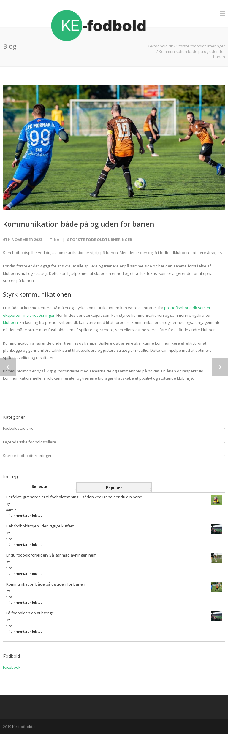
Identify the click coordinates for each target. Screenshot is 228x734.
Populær (114, 487)
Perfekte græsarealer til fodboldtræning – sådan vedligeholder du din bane (74, 497)
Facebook (11, 667)
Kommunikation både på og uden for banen (78, 224)
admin (11, 510)
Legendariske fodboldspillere (29, 442)
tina (54, 239)
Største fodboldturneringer (200, 46)
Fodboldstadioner (19, 428)
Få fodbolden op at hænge (30, 613)
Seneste (39, 486)
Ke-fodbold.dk (25, 726)
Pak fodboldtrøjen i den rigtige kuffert (40, 526)
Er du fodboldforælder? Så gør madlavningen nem (51, 555)
